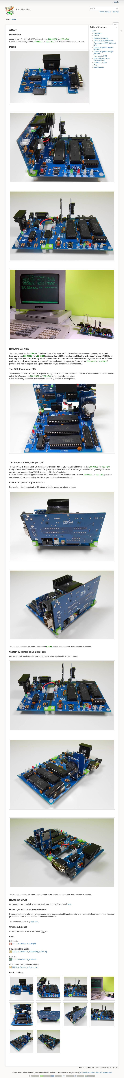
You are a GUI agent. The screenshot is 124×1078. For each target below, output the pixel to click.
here (69, 904)
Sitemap (116, 12)
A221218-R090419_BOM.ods (24, 959)
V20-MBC (65, 39)
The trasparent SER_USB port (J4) (105, 44)
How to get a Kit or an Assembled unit (102, 59)
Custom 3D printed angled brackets (103, 48)
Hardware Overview (101, 38)
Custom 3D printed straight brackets (103, 52)
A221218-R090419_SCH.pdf (24, 944)
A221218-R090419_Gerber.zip (24, 967)
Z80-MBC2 (52, 39)
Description (98, 33)
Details (96, 36)
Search (117, 8)
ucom (14, 19)
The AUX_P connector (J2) (103, 41)
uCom (94, 31)
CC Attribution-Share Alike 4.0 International (96, 1073)
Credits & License (100, 63)
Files (95, 65)
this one (34, 922)
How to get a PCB (100, 56)
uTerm (33, 353)
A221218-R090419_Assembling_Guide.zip (29, 952)
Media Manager (105, 12)
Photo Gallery (99, 67)
